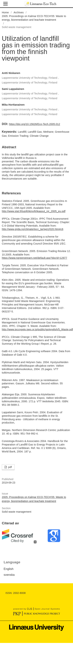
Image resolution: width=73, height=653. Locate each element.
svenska (9, 574)
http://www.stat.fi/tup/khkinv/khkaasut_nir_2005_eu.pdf (34, 211)
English (9, 568)
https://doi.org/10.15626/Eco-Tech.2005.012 (34, 124)
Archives (19, 12)
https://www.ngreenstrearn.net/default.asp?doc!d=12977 (34, 257)
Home (5, 12)
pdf (9, 467)
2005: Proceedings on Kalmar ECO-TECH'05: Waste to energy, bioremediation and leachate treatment (34, 18)
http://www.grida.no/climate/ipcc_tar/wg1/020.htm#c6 (32, 229)
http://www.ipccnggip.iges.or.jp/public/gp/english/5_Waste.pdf (37, 329)
